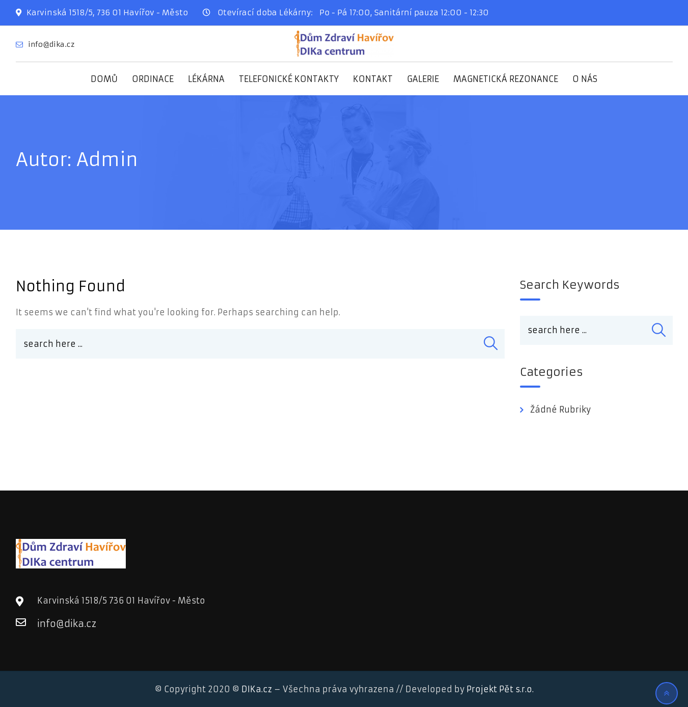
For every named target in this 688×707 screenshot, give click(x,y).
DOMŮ (104, 79)
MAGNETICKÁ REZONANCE (505, 79)
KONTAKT (373, 79)
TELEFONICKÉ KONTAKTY (289, 79)
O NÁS (584, 79)
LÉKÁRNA (206, 79)
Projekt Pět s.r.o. (500, 689)
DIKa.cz (256, 689)
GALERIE (423, 79)
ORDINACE (153, 79)
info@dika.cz (51, 44)
